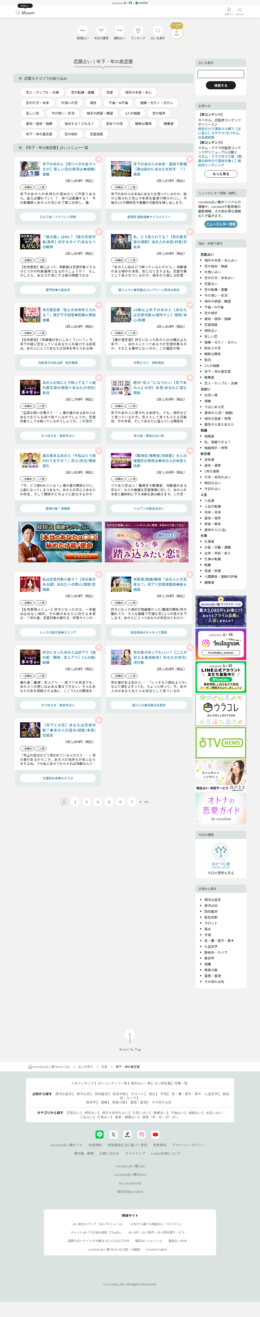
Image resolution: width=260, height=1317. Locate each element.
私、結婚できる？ (217, 441)
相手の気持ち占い (115, 1112)
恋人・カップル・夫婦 (42, 92)
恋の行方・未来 (37, 102)
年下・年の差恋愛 (39, 134)
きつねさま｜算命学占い (58, 435)
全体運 (209, 459)
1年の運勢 (211, 471)
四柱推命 (211, 911)
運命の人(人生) (215, 529)
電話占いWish (177, 1240)
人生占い (86, 1116)
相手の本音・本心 (138, 92)
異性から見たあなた (219, 424)
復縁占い (160, 1112)
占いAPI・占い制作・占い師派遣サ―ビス (156, 1232)
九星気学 (211, 946)
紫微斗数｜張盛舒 (58, 508)
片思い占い (141, 1112)
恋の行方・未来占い (219, 277)
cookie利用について (166, 1153)
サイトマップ (135, 1153)
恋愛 (109, 92)
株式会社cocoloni (130, 1191)
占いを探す (85, 1066)
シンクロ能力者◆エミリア (58, 632)
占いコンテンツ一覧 (112, 1083)
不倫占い (177, 1112)
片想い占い (212, 271)
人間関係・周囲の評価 (220, 576)
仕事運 (209, 541)
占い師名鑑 (162, 1083)
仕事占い (103, 1116)
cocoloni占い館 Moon (130, 1174)
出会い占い (214, 1112)
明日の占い (212, 482)
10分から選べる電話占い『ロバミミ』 (156, 1224)
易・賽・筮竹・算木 (219, 940)
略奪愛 (169, 123)
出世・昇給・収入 (217, 553)
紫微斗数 (211, 969)
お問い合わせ (109, 1153)
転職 (207, 564)
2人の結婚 (132, 113)
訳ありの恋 (114, 123)
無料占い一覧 (141, 1083)
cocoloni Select (156, 1249)
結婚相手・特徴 (216, 447)
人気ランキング (82, 1083)
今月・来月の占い (217, 477)
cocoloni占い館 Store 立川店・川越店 (114, 1249)
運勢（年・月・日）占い (160, 1116)
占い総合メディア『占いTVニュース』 (98, 1224)
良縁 (207, 400)
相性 (93, 102)
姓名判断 (211, 917)
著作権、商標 (84, 1153)
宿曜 (207, 964)
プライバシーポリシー (188, 1144)
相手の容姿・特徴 (217, 418)
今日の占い (212, 488)
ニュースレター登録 (221, 224)
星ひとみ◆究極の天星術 (149, 705)
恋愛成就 (96, 134)
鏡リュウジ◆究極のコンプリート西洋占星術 (148, 290)
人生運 (209, 500)
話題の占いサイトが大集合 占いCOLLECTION (98, 1240)
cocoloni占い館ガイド (66, 1144)
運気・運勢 (212, 465)
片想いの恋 (69, 102)
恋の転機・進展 (82, 92)
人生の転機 (212, 506)
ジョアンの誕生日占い (149, 508)
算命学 (209, 958)
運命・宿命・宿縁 (39, 123)
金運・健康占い (126, 1116)
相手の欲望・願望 (100, 113)
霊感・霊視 (212, 975)
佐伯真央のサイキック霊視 (149, 632)
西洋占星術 (212, 899)
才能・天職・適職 (217, 547)
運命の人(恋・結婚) (218, 412)
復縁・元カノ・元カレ (156, 102)
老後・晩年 (212, 523)
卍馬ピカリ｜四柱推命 (149, 362)
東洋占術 (211, 905)
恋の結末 (159, 113)
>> (146, 801)
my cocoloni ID (130, 1183)
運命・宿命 (212, 518)
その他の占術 (214, 981)
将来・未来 (212, 512)
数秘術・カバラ (216, 952)
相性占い (211, 330)
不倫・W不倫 (118, 102)
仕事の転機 (212, 558)
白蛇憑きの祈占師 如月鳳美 (58, 362)
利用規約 (95, 1144)
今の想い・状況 (62, 113)
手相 (207, 934)
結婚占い (195, 1112)
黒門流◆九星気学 (58, 290)
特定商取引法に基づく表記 (127, 1144)
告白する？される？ (79, 123)
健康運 (209, 582)
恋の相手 (71, 134)
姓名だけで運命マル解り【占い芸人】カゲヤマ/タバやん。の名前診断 (220, 133)
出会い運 (211, 394)
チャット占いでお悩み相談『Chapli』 (96, 1232)
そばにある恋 (214, 406)
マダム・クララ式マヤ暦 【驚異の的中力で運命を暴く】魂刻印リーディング (220, 160)
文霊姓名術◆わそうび (58, 778)
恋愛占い (211, 283)
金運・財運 (212, 570)
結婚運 (209, 436)
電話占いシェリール (148, 1240)
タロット (211, 923)
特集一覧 (181, 1083)
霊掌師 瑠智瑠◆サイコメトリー (149, 216)
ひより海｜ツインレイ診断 (58, 216)
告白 (207, 359)
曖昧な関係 (143, 123)
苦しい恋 (32, 113)
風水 (207, 928)
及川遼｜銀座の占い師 (149, 435)
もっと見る (221, 173)
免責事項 (159, 1144)
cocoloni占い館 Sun (130, 1166)
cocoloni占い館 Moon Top (49, 1066)
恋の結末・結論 (216, 266)
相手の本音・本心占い (220, 260)
